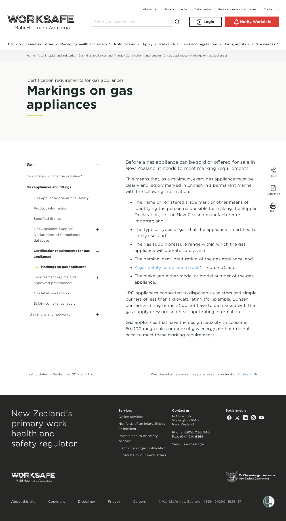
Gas (81, 55)
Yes (245, 374)
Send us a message (188, 444)
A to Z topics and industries (57, 55)
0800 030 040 (197, 432)
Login (205, 22)
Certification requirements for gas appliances (157, 55)
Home (31, 55)
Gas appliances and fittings (104, 55)
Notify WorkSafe (252, 21)
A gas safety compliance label (166, 267)
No (255, 374)
